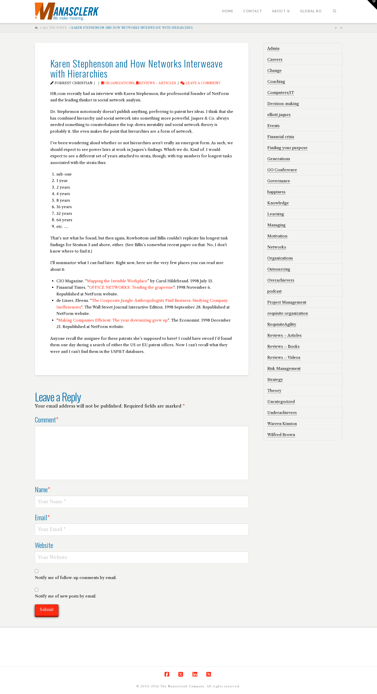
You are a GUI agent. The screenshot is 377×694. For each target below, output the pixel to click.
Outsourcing (278, 269)
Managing (276, 225)
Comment (47, 419)
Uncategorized (281, 401)
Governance (278, 180)
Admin (273, 48)
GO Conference (282, 169)
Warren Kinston (282, 423)
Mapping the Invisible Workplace (117, 280)
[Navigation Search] (334, 11)
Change (274, 70)
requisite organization (287, 313)
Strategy (275, 379)
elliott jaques (279, 114)
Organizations (117, 83)
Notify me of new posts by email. (65, 596)
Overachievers (280, 280)
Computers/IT (280, 92)
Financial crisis (280, 136)
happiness (276, 191)
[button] (372, 5)
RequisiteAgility (281, 324)
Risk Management (284, 368)
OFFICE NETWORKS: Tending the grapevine (131, 287)
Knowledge (278, 202)
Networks (276, 247)
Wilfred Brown (281, 434)
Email (42, 517)
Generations (278, 158)
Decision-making (283, 103)
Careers (274, 59)
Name (42, 489)
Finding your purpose (287, 147)
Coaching (276, 81)
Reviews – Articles (284, 335)
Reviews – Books (283, 346)
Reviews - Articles (156, 83)
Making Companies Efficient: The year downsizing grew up (113, 320)
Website (44, 545)
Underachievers (282, 412)
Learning (275, 213)
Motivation (277, 236)
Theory (274, 390)
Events (273, 125)
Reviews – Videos (283, 357)
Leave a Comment (200, 83)
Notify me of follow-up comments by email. (76, 577)
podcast (274, 291)
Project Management (286, 302)
